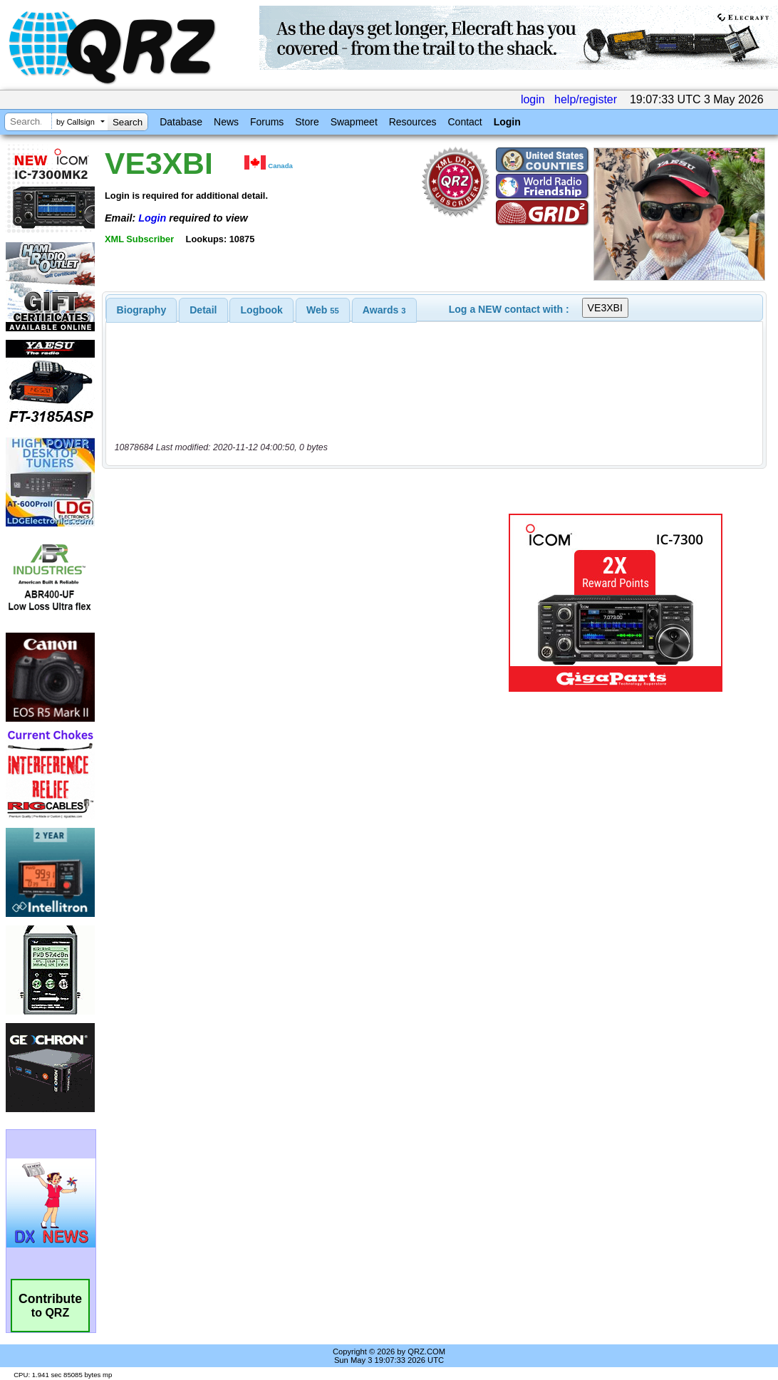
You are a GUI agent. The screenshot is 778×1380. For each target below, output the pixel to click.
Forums (267, 122)
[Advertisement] (294, 602)
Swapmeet (354, 122)
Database (181, 122)
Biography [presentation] (142, 310)
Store (306, 122)
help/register (585, 99)
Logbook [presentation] (262, 310)
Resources (413, 122)
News (226, 122)
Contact (464, 122)
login (533, 99)
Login (507, 122)
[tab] (141, 310)
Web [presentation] (322, 310)
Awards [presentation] (384, 310)
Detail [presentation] (203, 310)
